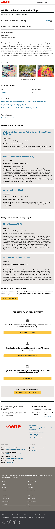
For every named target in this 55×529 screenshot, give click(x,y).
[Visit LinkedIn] (19, 522)
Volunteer (4, 487)
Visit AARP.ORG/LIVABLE (27, 332)
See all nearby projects (9, 298)
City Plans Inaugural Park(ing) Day (12, 105)
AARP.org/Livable (33, 425)
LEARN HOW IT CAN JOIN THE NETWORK (27, 393)
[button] (53, 2)
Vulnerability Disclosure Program (19, 517)
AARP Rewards (5, 492)
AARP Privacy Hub (5, 514)
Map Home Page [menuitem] (5, 14)
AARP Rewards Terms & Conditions (40, 514)
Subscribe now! (27, 378)
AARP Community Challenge (36, 432)
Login (45, 2)
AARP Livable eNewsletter (36, 438)
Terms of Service (15, 514)
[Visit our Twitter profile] (9, 522)
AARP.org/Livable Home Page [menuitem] (20, 14)
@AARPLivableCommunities (38, 448)
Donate (3, 484)
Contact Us (30, 484)
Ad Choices (31, 517)
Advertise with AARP (32, 481)
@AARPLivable (34, 451)
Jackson (3, 92)
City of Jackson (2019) (7, 118)
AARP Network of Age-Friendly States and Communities (40, 428)
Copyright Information (6, 517)
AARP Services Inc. (31, 490)
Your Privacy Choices (40, 517)
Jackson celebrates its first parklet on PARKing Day (18, 108)
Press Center (5, 506)
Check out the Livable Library (27, 356)
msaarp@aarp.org (48, 416)
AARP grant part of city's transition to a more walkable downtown (23, 102)
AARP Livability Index (34, 435)
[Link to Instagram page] (14, 522)
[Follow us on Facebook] (4, 522)
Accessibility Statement (26, 514)
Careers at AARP (31, 487)
